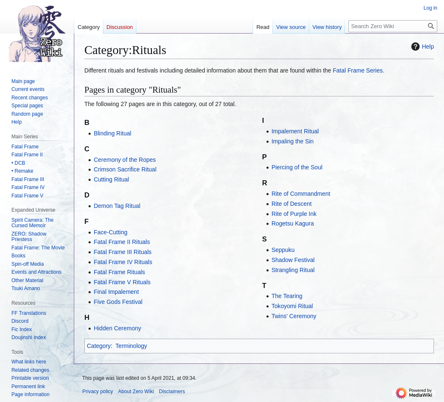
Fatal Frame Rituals (119, 272)
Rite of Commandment (301, 193)
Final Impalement (116, 291)
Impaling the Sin (292, 141)
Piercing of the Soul (297, 167)
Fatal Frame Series (358, 70)
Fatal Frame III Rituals (122, 252)
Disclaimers (172, 391)
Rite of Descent (292, 203)
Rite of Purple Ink (294, 213)
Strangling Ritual (293, 270)
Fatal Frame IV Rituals (123, 262)
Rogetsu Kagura (293, 223)
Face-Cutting (110, 232)
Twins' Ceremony (294, 316)
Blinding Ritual (112, 133)
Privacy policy (97, 391)
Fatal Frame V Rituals (122, 282)
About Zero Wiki (136, 391)
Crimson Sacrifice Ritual (125, 169)
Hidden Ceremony (117, 328)
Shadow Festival (293, 260)
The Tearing (287, 296)
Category (99, 345)
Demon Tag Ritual (117, 205)
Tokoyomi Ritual (292, 306)
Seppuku (283, 249)
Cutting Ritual (111, 179)
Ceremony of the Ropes (125, 159)
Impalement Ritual (295, 131)
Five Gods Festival (118, 301)
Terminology (131, 345)
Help (421, 46)
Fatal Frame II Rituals (122, 242)
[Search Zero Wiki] (392, 26)
